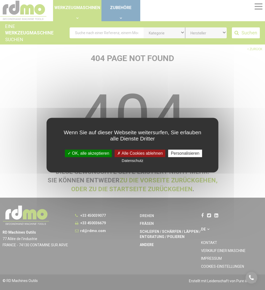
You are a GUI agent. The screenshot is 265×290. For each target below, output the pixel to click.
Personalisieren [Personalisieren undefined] (185, 153)
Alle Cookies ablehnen (140, 153)
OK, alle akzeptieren (88, 153)
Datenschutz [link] (132, 160)
